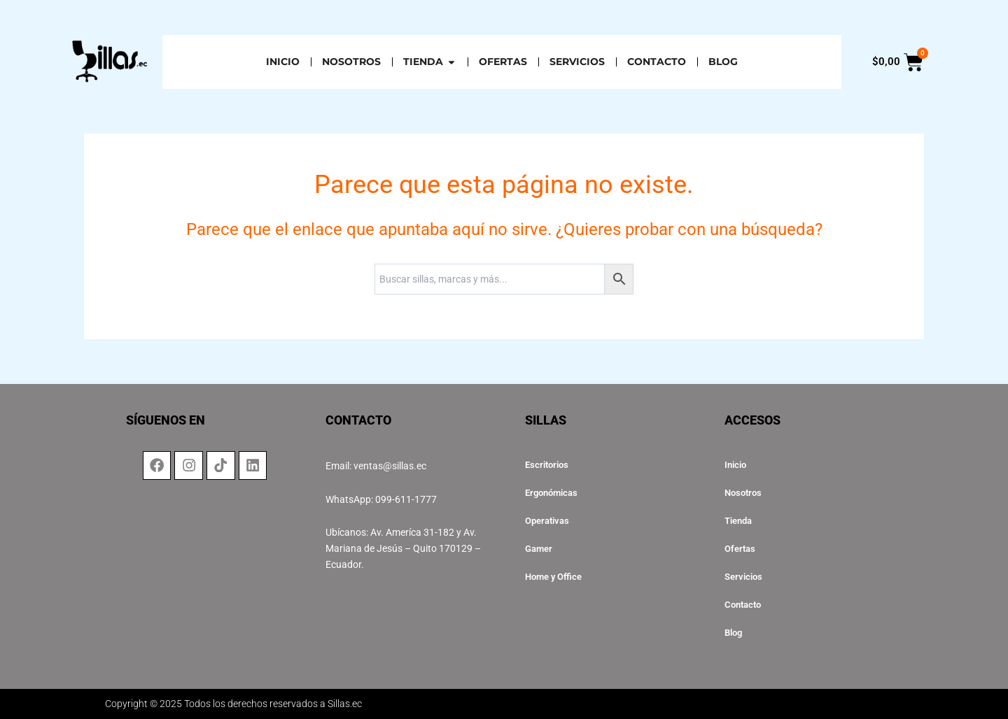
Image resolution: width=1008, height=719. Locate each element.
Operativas (549, 521)
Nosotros (744, 493)
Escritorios (549, 465)
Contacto (744, 605)
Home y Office (556, 577)
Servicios (745, 577)
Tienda (740, 521)
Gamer (540, 549)
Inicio (736, 465)
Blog (734, 633)
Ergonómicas (554, 493)
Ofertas (741, 549)
